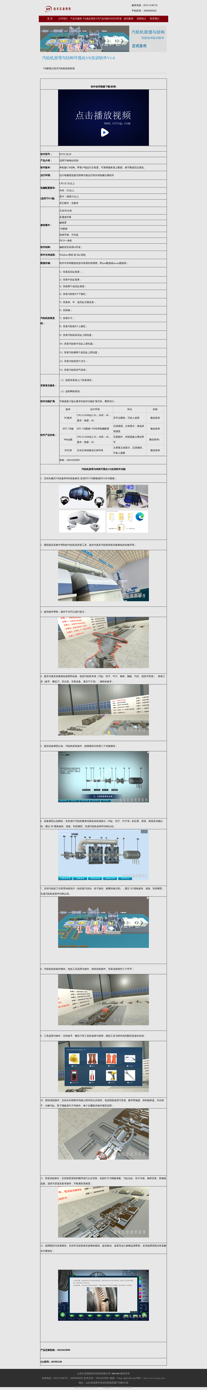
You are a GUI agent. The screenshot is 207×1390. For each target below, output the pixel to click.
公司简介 (63, 18)
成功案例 (128, 18)
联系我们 (154, 18)
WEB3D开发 (115, 18)
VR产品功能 (102, 18)
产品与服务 (76, 18)
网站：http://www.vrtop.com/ (150, 1378)
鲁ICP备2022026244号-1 (86, 1387)
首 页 (50, 18)
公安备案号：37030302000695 (117, 1387)
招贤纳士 (141, 18)
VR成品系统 (89, 18)
